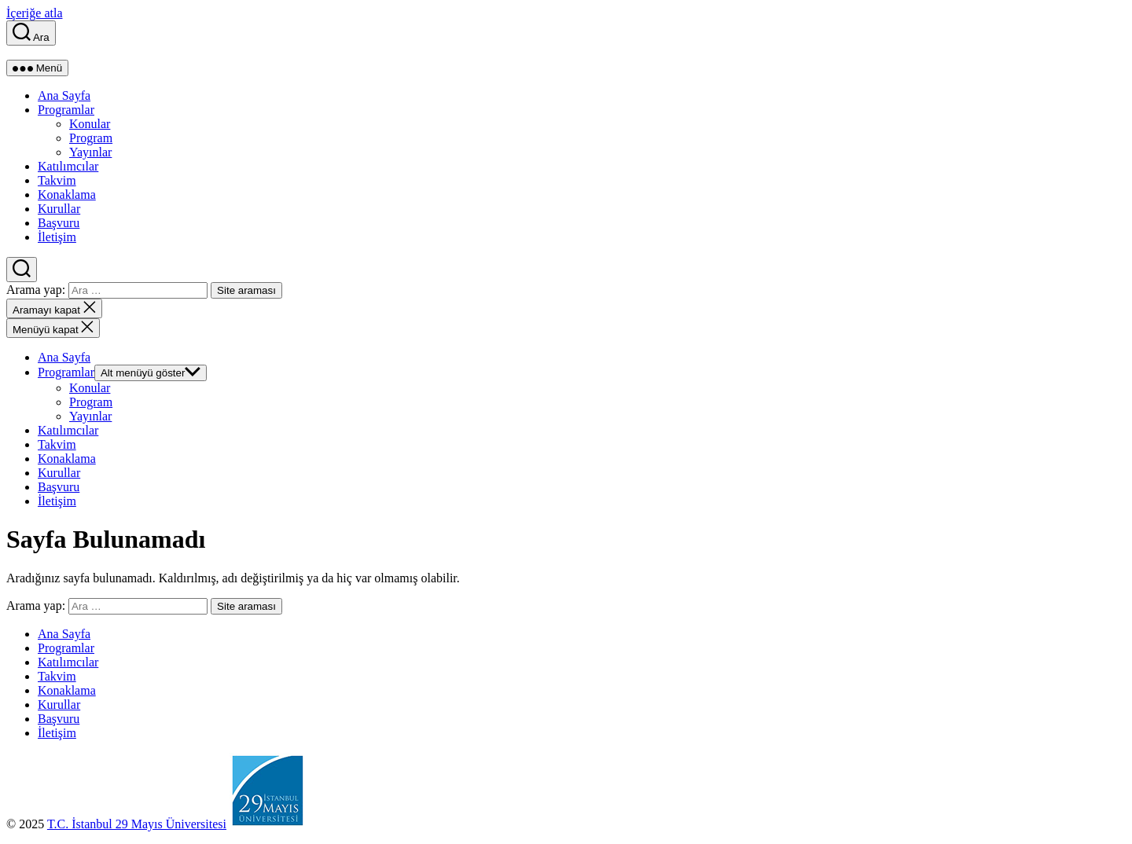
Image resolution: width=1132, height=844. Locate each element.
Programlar (66, 109)
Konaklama (67, 194)
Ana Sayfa (64, 95)
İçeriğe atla (34, 13)
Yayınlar (90, 152)
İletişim (57, 237)
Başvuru (58, 222)
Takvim (57, 180)
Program (90, 138)
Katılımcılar (68, 166)
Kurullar (59, 208)
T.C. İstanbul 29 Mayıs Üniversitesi (136, 824)
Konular (89, 123)
